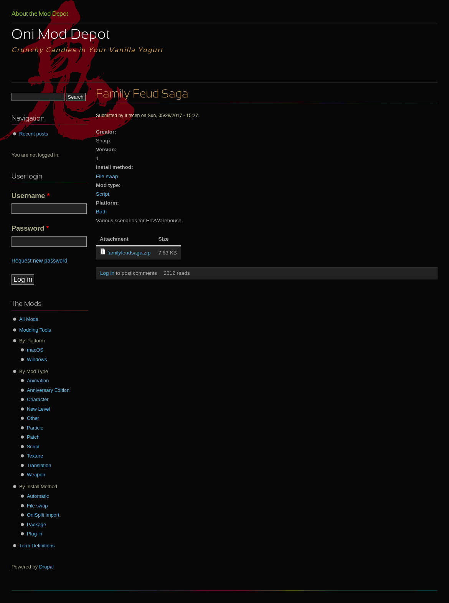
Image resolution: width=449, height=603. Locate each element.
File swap (107, 176)
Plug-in (34, 534)
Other (33, 418)
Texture (35, 456)
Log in (107, 273)
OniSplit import (43, 515)
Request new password (40, 261)
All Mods (28, 319)
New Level (38, 409)
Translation (39, 465)
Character (38, 399)
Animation (38, 380)
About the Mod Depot (40, 14)
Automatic (38, 496)
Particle (35, 428)
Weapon (36, 474)
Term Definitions (37, 545)
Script (102, 194)
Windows (37, 359)
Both (101, 212)
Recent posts (33, 134)
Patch (33, 437)
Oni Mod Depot (61, 35)
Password (30, 228)
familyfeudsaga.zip (129, 253)
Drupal (46, 567)
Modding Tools (35, 330)
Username (31, 196)
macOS (35, 350)
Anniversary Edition (48, 390)
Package (36, 524)
